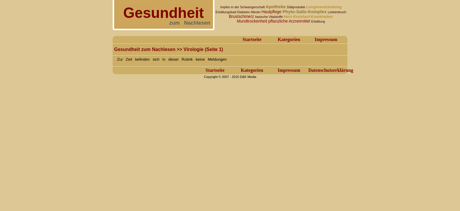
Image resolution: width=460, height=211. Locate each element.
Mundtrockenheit (252, 21)
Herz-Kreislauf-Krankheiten (308, 16)
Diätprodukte (296, 7)
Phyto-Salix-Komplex (305, 11)
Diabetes (244, 12)
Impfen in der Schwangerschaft (243, 7)
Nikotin (256, 12)
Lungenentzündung (324, 7)
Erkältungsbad (226, 12)
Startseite (252, 39)
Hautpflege (272, 11)
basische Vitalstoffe (269, 16)
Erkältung (318, 21)
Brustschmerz (242, 16)
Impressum (325, 39)
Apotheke (276, 6)
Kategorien (289, 39)
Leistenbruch (337, 12)
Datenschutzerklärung (330, 70)
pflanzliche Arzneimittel (289, 21)
